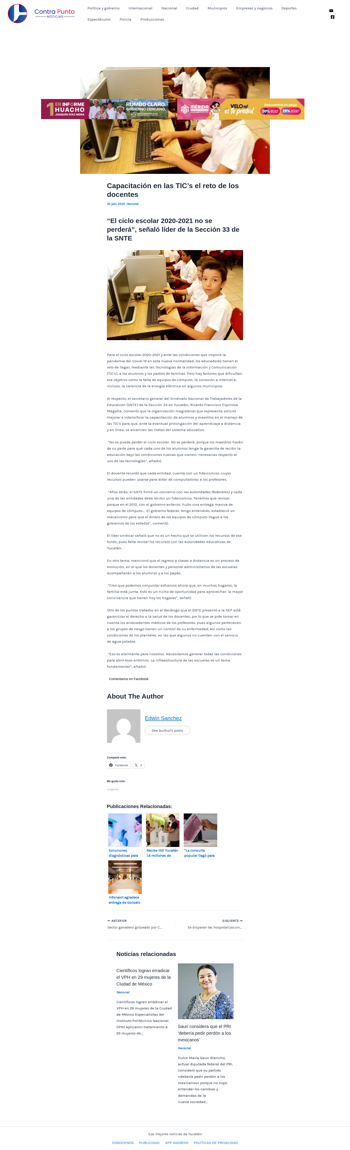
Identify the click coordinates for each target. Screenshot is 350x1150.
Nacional (166, 8)
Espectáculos (307, 8)
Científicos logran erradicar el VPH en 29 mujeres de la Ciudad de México (144, 977)
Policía (93, 19)
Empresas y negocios (247, 8)
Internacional (138, 8)
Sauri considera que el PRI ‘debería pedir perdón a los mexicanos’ (204, 1033)
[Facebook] (332, 17)
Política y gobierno (103, 8)
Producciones (118, 19)
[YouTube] (331, 11)
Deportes (280, 8)
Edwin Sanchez (163, 718)
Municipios (211, 8)
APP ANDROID (176, 1142)
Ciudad (187, 8)
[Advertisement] (175, 60)
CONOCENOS (125, 1142)
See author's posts (167, 730)
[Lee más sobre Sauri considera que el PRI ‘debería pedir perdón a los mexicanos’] (206, 991)
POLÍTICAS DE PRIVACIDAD (213, 1142)
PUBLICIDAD (150, 1142)
